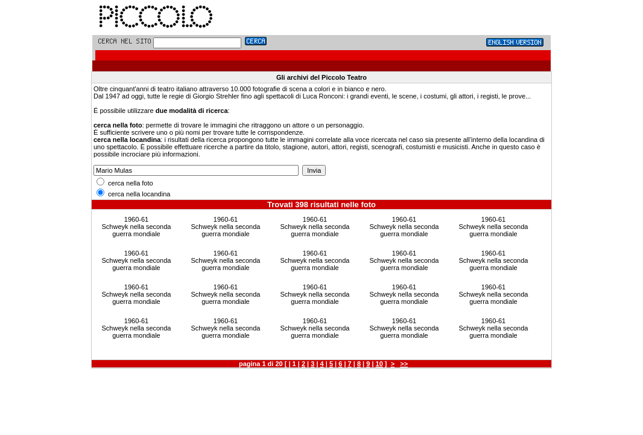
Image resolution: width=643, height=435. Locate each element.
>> (404, 363)
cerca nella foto (125, 183)
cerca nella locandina (133, 194)
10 (379, 363)
